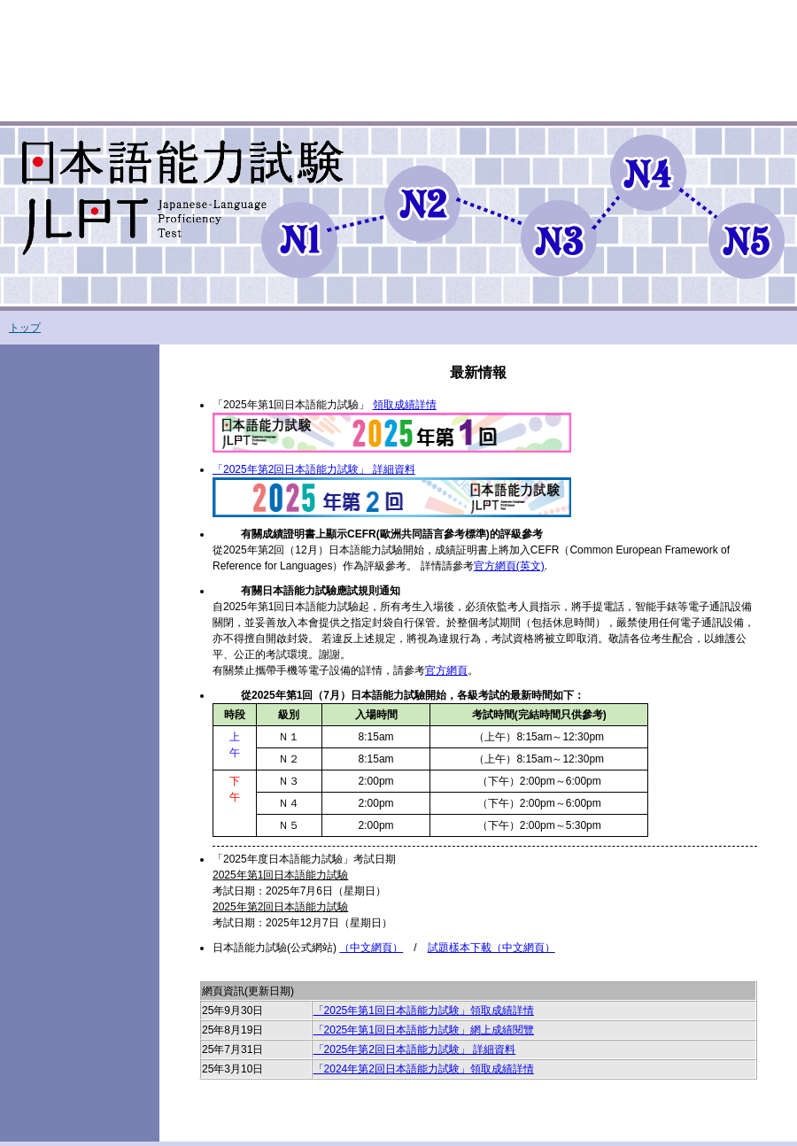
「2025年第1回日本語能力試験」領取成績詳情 (423, 1010)
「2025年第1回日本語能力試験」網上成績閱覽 (423, 1030)
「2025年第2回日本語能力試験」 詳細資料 (414, 1049)
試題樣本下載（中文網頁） (491, 947)
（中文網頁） (371, 947)
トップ (25, 327)
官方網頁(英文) (509, 566)
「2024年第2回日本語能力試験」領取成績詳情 (423, 1069)
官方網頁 (446, 670)
